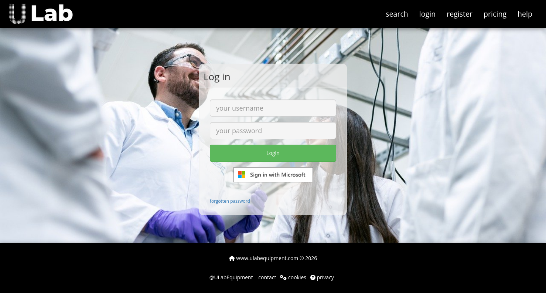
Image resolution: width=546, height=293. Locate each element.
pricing (495, 14)
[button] (46, 9)
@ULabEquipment (231, 277)
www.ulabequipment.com (263, 258)
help (525, 14)
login (427, 14)
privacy (322, 277)
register (459, 14)
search (397, 14)
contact (266, 277)
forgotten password (230, 201)
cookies (293, 277)
